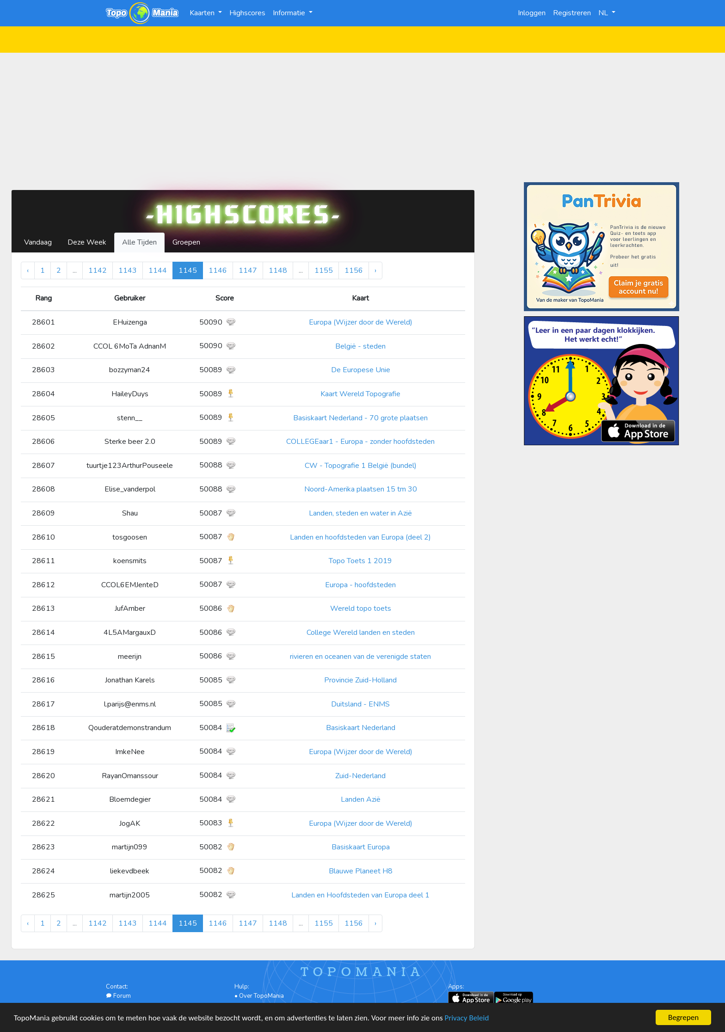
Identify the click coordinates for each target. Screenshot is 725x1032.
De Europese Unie (360, 370)
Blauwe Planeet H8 (361, 871)
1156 (353, 270)
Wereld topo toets (360, 608)
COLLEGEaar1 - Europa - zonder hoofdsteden (360, 441)
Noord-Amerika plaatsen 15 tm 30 (360, 489)
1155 (323, 270)
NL (604, 13)
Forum (118, 996)
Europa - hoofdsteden (360, 585)
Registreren (572, 13)
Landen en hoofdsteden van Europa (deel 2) (360, 537)
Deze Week (87, 242)
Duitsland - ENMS (360, 704)
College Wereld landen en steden (361, 632)
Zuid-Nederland (360, 776)
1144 (157, 270)
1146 (218, 270)
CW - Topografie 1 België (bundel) (361, 466)
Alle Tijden (139, 242)
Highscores (247, 13)
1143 (127, 270)
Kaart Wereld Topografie (360, 394)
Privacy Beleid (467, 1018)
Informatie (290, 13)
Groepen (186, 242)
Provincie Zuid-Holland (360, 680)
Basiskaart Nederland (360, 728)
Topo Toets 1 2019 (360, 561)
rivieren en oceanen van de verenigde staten (360, 656)
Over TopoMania (261, 996)
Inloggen (532, 13)
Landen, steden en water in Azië (360, 513)
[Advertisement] (362, 117)
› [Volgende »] (375, 270)
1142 (97, 270)
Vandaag (38, 242)
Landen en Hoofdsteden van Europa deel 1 (360, 895)
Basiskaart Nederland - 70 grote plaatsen (360, 418)
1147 (248, 270)
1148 (278, 270)
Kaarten (203, 13)
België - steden (360, 346)
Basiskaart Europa (361, 847)
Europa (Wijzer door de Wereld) (360, 322)
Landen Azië (361, 799)
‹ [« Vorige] (28, 270)
